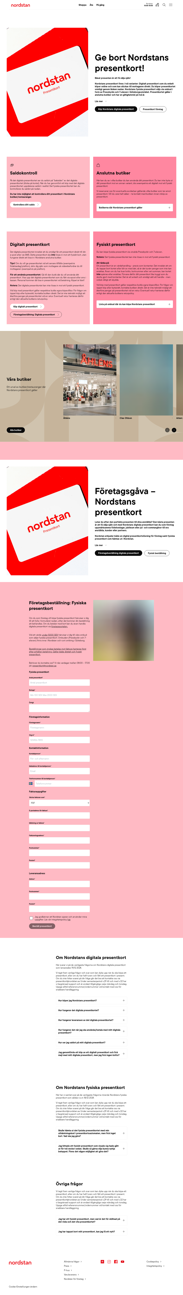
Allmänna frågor (71, 1261)
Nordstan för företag (74, 1279)
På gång (100, 5)
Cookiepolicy (153, 1261)
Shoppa (82, 5)
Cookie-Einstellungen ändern (23, 1286)
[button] (135, 101)
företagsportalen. (59, 626)
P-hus (67, 1270)
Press (66, 1266)
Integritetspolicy (154, 1266)
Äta (91, 5)
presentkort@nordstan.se (44, 665)
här (69, 919)
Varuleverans (70, 1274)
